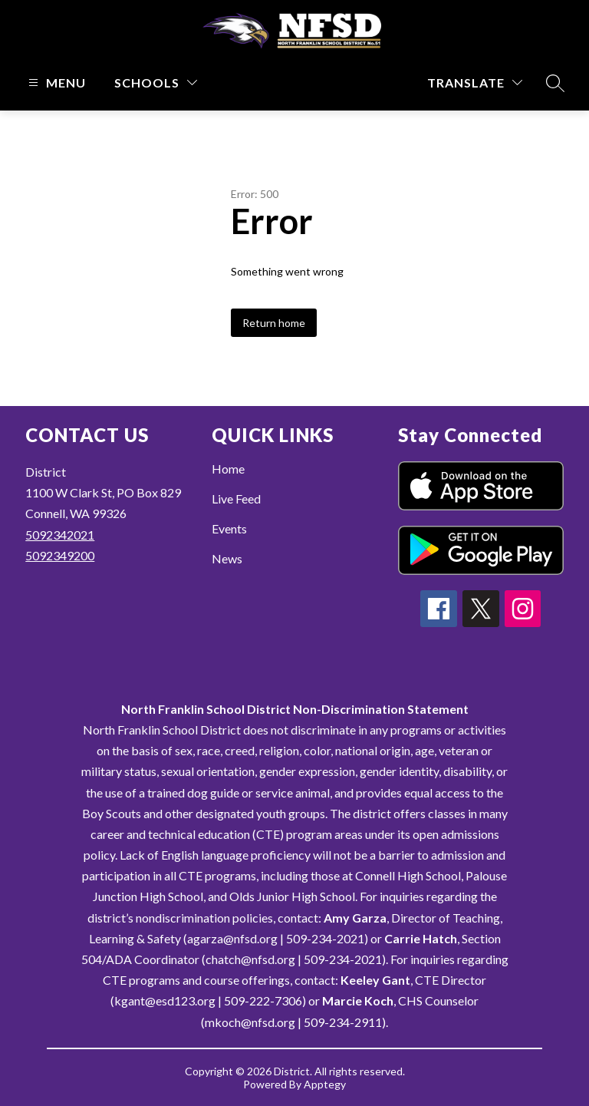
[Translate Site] (474, 82)
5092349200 (59, 555)
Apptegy (325, 1084)
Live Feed (236, 498)
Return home (273, 322)
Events (229, 528)
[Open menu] (55, 82)
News (227, 558)
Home (228, 468)
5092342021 (59, 534)
